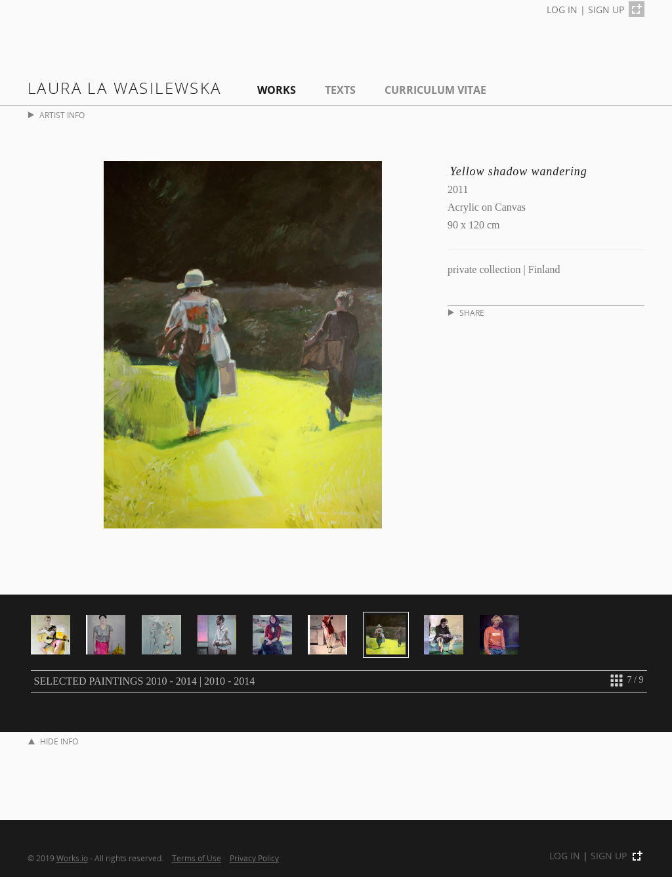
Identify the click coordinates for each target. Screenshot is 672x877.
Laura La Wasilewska (125, 87)
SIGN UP (606, 9)
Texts (340, 90)
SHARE (466, 312)
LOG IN (562, 9)
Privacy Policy (254, 858)
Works (276, 90)
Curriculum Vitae (435, 90)
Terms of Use (196, 858)
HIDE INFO (53, 741)
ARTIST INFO (56, 115)
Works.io (72, 858)
